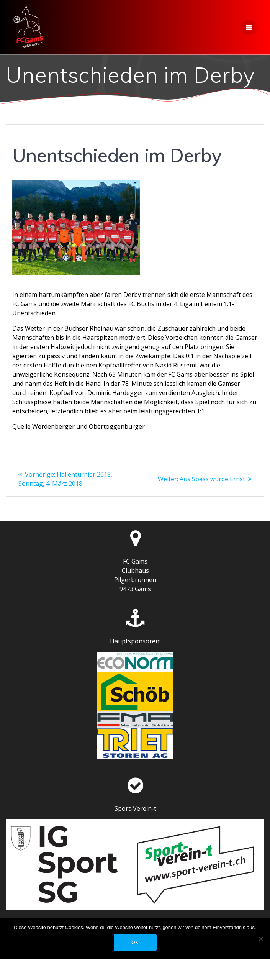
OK (135, 942)
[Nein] (260, 939)
